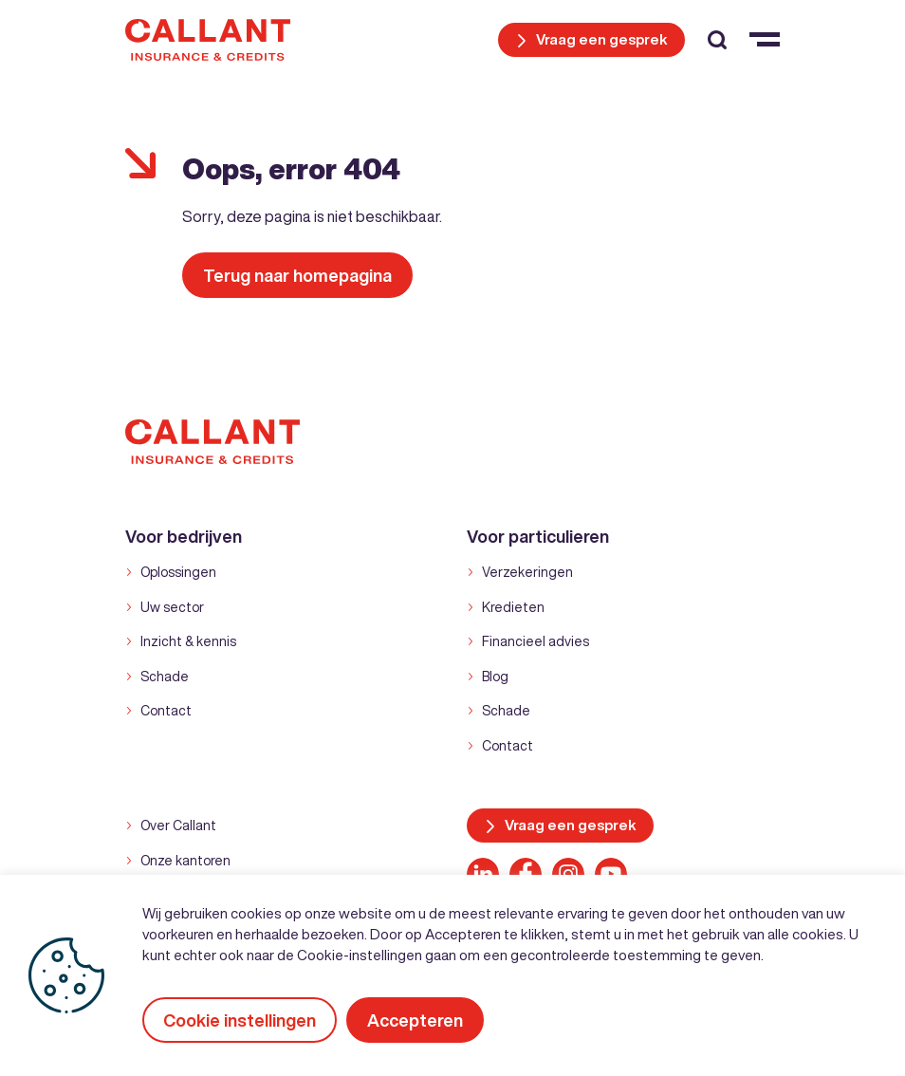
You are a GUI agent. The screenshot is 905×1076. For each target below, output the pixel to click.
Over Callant (178, 825)
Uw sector (172, 607)
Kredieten (513, 607)
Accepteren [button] (415, 1020)
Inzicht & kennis (188, 641)
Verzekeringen (527, 572)
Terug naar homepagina (297, 275)
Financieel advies (535, 641)
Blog (495, 676)
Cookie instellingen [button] (239, 1020)
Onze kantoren (185, 860)
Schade (164, 676)
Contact (166, 710)
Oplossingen (178, 572)
